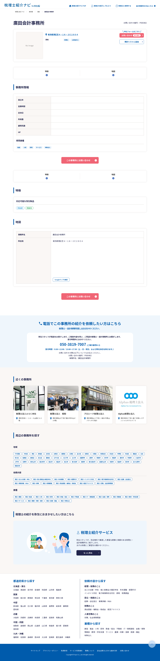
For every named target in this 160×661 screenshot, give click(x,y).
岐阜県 (58, 606)
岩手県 (30, 589)
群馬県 (30, 598)
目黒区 (87, 454)
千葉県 (44, 598)
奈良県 (37, 617)
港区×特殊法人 (65, 501)
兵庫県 (30, 617)
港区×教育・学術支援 (131, 497)
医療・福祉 (135, 632)
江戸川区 (56, 458)
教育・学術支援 (98, 632)
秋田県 (44, 589)
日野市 (25, 462)
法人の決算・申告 (91, 589)
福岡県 (16, 637)
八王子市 (65, 458)
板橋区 (25, 458)
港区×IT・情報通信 (89, 497)
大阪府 (16, 617)
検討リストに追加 (132, 41)
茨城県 (16, 598)
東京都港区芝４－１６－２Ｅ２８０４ (63, 34)
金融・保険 (140, 628)
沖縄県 (67, 637)
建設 (86, 628)
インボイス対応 (90, 593)
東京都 (31, 12)
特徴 (47, 71)
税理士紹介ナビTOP (77, 6)
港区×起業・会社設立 (124, 479)
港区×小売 (39, 497)
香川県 (58, 625)
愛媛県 (65, 625)
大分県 (44, 637)
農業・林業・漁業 (122, 632)
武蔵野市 (82, 458)
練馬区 (32, 458)
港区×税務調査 (47, 483)
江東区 (71, 454)
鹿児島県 (59, 637)
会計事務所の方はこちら (144, 6)
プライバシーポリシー (50, 651)
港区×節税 (35, 483)
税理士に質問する (123, 6)
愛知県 (16, 609)
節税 (118, 593)
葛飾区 (48, 458)
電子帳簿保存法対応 (107, 593)
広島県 (37, 625)
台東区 (56, 454)
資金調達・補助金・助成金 (95, 609)
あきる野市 (136, 462)
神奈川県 (59, 598)
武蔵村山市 (102, 462)
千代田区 (17, 454)
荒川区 (17, 458)
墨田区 (63, 454)
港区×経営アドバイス (86, 483)
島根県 (23, 625)
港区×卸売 (49, 497)
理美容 (87, 632)
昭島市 (114, 458)
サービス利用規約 (76, 651)
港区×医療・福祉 (51, 501)
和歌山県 (59, 617)
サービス (109, 632)
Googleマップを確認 (61, 280)
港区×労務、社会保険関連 (105, 483)
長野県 (51, 606)
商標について (89, 651)
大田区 (95, 454)
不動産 (119, 628)
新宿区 (40, 454)
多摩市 (112, 462)
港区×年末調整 (59, 479)
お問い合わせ (124, 651)
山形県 (51, 589)
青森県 (23, 589)
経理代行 (132, 589)
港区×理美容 (117, 497)
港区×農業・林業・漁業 (35, 501)
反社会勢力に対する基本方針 (107, 651)
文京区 (48, 454)
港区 (38, 12)
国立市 (51, 462)
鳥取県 (16, 625)
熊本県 (37, 637)
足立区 (40, 458)
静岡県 (65, 606)
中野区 (119, 454)
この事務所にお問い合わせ (78, 160)
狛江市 (66, 462)
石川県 (30, 606)
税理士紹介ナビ (19, 12)
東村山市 (33, 462)
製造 (91, 628)
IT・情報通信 (129, 628)
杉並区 (127, 454)
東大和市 (74, 462)
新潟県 (16, 606)
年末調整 (123, 589)
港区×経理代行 (72, 479)
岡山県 (30, 625)
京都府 (23, 617)
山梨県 (44, 606)
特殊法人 (88, 635)
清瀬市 (83, 462)
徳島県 (51, 625)
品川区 (79, 454)
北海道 (16, 589)
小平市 (17, 462)
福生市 (58, 462)
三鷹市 (91, 458)
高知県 (16, 629)
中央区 (26, 454)
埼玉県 (37, 598)
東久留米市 (92, 462)
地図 (113, 71)
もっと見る (88, 552)
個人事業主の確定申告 (109, 589)
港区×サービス (19, 501)
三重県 (44, 617)
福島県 (58, 589)
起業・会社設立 (90, 601)
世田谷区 (103, 454)
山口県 (44, 625)
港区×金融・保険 (104, 497)
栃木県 (23, 598)
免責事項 (64, 651)
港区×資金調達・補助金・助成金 (66, 483)
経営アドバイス (114, 609)
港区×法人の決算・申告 (22, 479)
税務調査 (125, 593)
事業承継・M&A (105, 601)
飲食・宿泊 (110, 628)
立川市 (74, 458)
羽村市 (127, 462)
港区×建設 (18, 497)
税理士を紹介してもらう (101, 6)
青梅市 (99, 458)
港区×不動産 (75, 497)
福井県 (37, 606)
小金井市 (138, 458)
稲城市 (119, 462)
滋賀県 (51, 617)
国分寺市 (42, 462)
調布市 (122, 458)
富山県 (23, 606)
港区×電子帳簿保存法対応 (106, 479)
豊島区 (135, 454)
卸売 (102, 628)
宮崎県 (51, 637)
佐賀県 (23, 637)
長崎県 (30, 637)
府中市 (106, 458)
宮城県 (37, 589)
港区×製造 (28, 497)
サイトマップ (35, 651)
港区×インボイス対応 (87, 479)
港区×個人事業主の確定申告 (42, 479)
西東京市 (17, 466)
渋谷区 (111, 454)
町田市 (130, 458)
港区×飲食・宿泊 (62, 497)
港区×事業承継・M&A (22, 483)
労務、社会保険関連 (92, 617)
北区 (142, 454)
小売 (97, 628)
